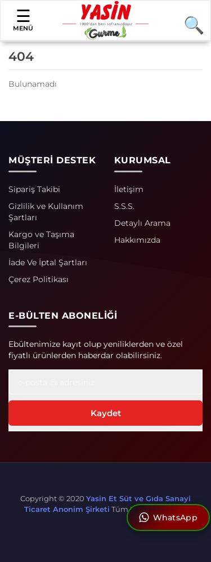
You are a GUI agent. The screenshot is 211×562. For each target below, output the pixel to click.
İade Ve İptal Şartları (47, 262)
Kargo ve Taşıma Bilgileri (41, 240)
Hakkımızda (137, 240)
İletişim (128, 189)
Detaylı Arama (142, 223)
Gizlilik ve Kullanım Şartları (45, 211)
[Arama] (189, 25)
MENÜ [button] (23, 19)
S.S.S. (124, 206)
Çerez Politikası (38, 279)
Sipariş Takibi (34, 189)
